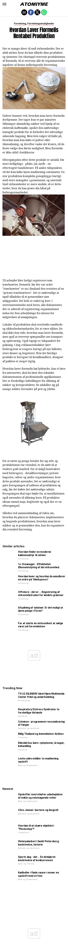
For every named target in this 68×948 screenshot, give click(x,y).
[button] (4, 4)
